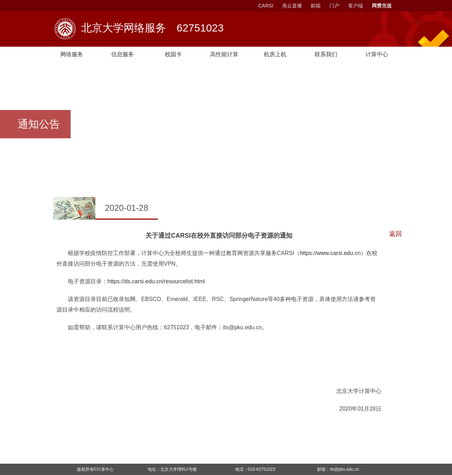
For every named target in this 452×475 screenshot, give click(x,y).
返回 (395, 233)
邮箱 (316, 5)
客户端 (355, 5)
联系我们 (326, 54)
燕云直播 (292, 5)
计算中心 (105, 469)
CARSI (265, 5)
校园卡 (173, 54)
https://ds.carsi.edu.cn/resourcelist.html (156, 281)
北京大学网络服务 (152, 29)
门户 (334, 5)
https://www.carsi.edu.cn (330, 253)
